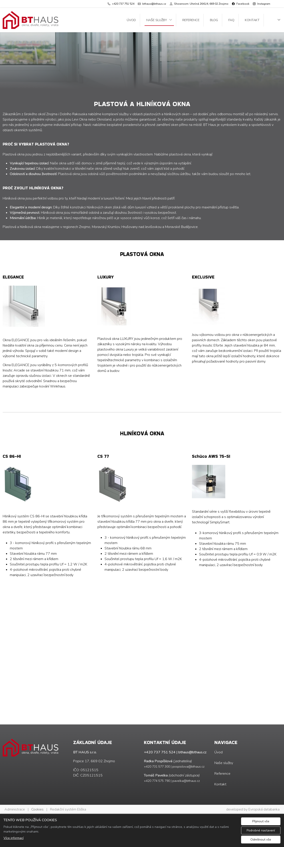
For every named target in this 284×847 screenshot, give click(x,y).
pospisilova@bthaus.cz (188, 766)
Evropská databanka (264, 809)
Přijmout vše (260, 821)
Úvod (131, 20)
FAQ (231, 20)
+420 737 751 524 (159, 752)
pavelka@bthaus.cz (186, 781)
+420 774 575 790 (157, 781)
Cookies (37, 809)
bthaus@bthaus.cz (192, 752)
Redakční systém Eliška (68, 809)
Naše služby (156, 20)
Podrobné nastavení (261, 830)
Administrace (14, 809)
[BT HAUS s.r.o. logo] (30, 20)
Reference (190, 20)
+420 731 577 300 (157, 766)
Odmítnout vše (260, 839)
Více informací (14, 838)
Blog (214, 20)
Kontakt (252, 20)
